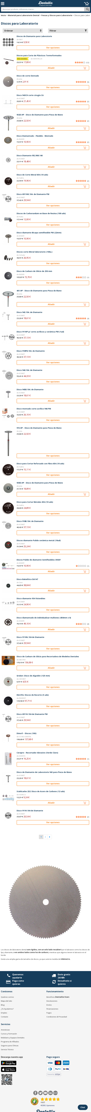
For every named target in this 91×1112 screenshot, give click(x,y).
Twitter (40, 1093)
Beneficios (57, 997)
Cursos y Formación (9, 1034)
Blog (2, 1005)
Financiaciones (52, 1009)
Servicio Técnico (7, 1049)
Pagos (49, 1013)
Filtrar (68, 30)
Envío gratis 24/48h (64, 976)
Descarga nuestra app (12, 1057)
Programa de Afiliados (10, 1041)
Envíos (49, 1005)
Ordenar (22, 30)
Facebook (35, 1093)
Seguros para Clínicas (9, 1045)
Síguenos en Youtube (45, 1093)
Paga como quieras (18, 982)
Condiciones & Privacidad (56, 1017)
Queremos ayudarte (17, 976)
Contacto (4, 1017)
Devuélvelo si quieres (65, 982)
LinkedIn (50, 1093)
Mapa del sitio (6, 1001)
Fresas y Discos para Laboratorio (56, 15)
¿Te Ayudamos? (7, 1009)
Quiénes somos (7, 997)
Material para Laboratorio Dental (23, 15)
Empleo (4, 1013)
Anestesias (5, 1030)
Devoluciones (51, 1001)
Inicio (3, 15)
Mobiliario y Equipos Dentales (12, 1037)
